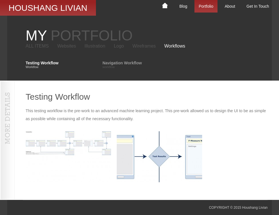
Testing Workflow (42, 65)
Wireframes (144, 46)
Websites (66, 46)
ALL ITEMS (37, 46)
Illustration (95, 46)
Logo (119, 46)
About (230, 6)
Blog (183, 6)
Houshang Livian (48, 8)
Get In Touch (258, 6)
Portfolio (206, 6)
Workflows (174, 46)
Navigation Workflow (122, 65)
